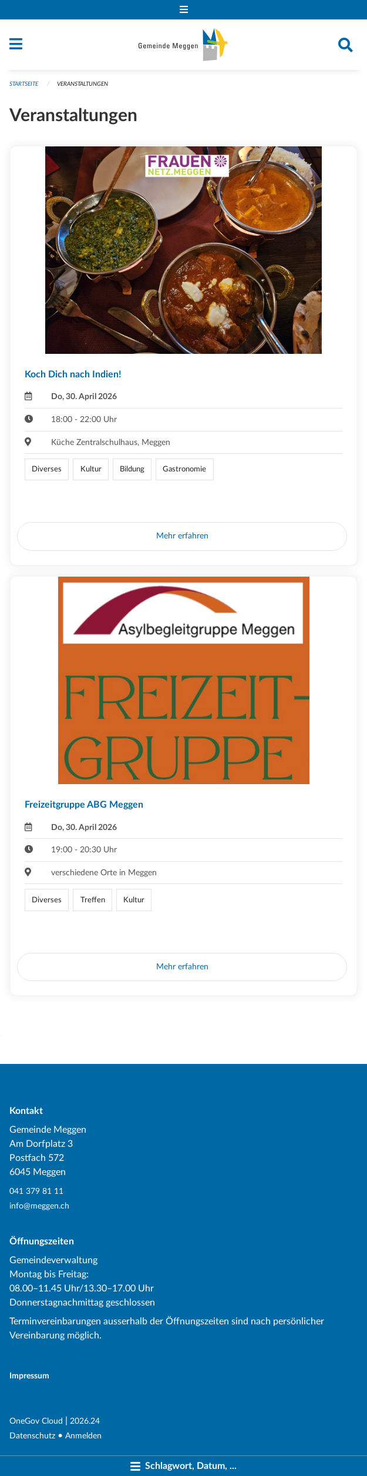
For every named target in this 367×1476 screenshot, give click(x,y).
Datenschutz (32, 1435)
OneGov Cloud (36, 1421)
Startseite (23, 84)
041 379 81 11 (36, 1191)
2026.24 (85, 1421)
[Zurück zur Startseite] (183, 44)
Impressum (29, 1375)
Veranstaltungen (82, 84)
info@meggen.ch (39, 1205)
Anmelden (83, 1435)
